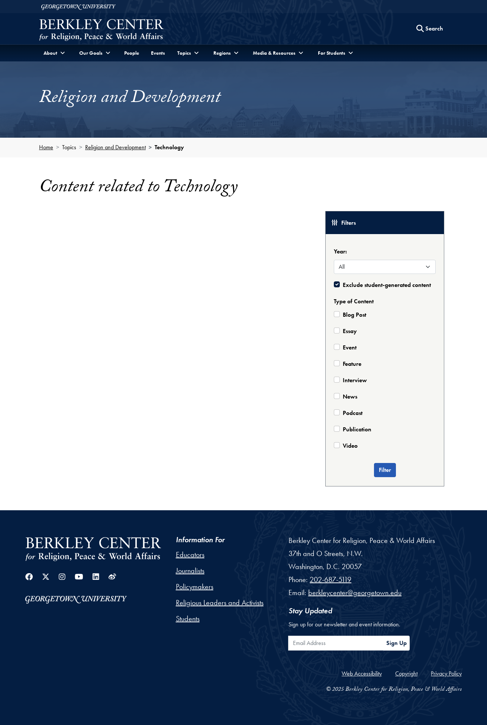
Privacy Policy (446, 673)
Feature (352, 364)
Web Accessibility (362, 673)
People (131, 52)
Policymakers (194, 586)
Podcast (352, 413)
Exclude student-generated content (387, 285)
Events (158, 52)
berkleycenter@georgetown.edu (354, 592)
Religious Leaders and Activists (220, 602)
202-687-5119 (330, 579)
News (350, 396)
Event (350, 347)
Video (350, 446)
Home (46, 147)
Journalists (190, 570)
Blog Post (354, 315)
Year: (340, 251)
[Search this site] (430, 29)
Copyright (406, 673)
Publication (357, 429)
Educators (190, 554)
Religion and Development (115, 147)
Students (188, 618)
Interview (355, 380)
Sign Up (396, 643)
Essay (350, 331)
